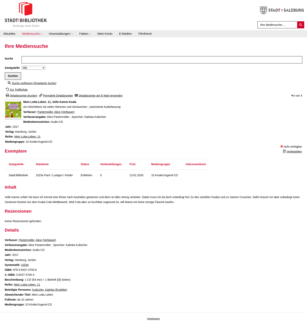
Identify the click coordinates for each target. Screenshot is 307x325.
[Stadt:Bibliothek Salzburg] (26, 14)
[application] (32, 33)
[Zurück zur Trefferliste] (16, 89)
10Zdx (25, 264)
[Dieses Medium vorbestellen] (292, 151)
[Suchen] (300, 24)
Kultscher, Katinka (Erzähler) (49, 289)
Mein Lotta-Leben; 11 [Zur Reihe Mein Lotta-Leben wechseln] (27, 136)
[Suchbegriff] (276, 25)
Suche (9, 58)
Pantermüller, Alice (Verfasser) (56, 112)
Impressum (153, 318)
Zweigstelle (12, 67)
